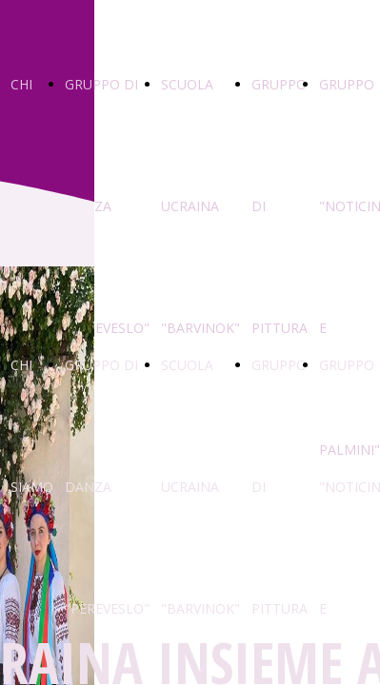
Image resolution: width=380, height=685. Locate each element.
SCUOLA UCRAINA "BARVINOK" (200, 206)
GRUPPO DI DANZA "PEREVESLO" (107, 206)
